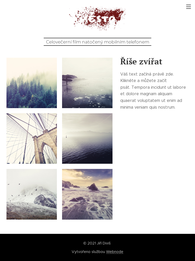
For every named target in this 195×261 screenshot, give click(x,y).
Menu (188, 6)
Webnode (114, 251)
